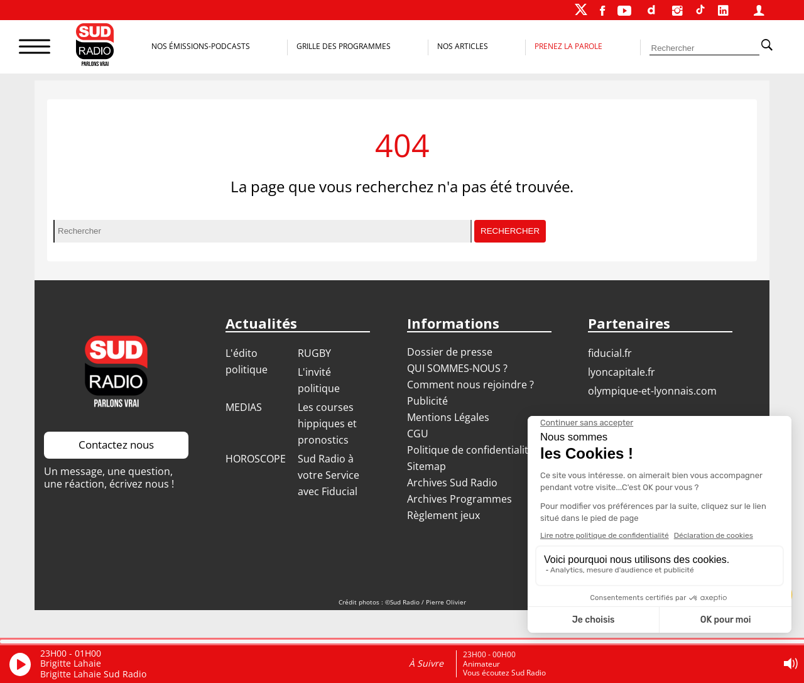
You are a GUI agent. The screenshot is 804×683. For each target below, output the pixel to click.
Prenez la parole (568, 46)
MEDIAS (243, 407)
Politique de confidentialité (470, 450)
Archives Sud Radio (452, 482)
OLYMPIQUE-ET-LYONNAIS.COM (652, 391)
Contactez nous (116, 444)
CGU (417, 433)
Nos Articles (462, 46)
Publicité (427, 401)
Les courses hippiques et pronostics (327, 423)
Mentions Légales (448, 417)
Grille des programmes (343, 46)
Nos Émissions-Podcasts (200, 46)
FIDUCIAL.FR (610, 353)
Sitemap (426, 466)
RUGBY (314, 353)
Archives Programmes (459, 499)
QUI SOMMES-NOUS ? (457, 368)
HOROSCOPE (255, 459)
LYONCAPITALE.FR (621, 372)
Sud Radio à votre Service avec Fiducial (328, 475)
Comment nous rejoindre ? (471, 384)
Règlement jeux (443, 515)
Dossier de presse (449, 352)
